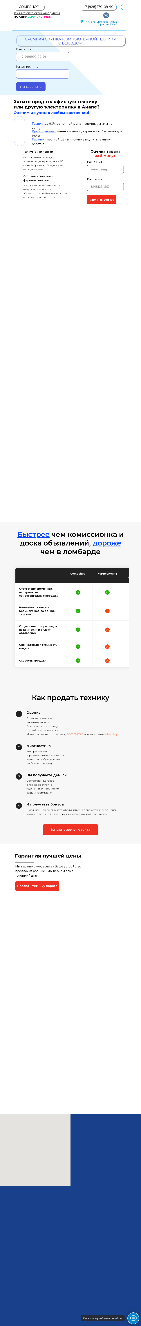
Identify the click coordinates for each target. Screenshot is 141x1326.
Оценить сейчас (102, 199)
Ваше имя (95, 162)
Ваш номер (25, 49)
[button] (70, 829)
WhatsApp (111, 734)
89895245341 (75, 734)
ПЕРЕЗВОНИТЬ (31, 86)
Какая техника (27, 66)
